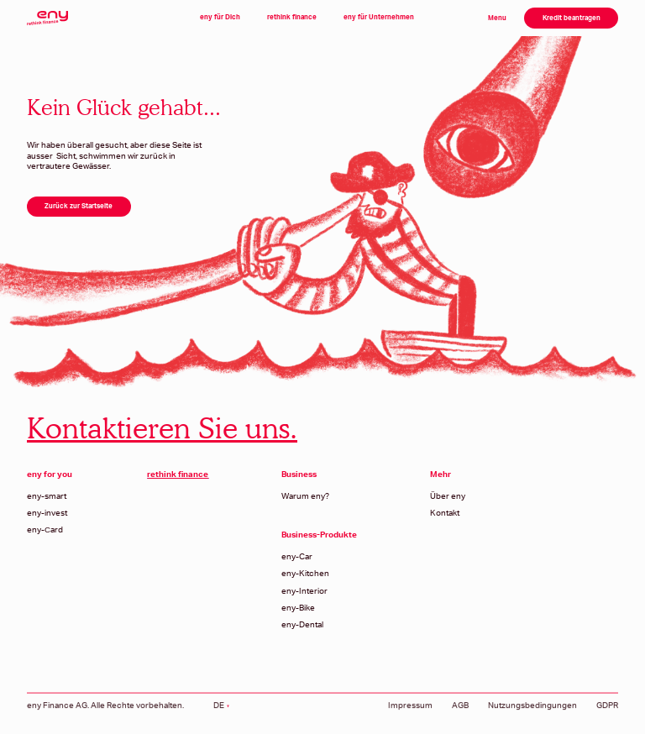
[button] (221, 713)
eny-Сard (45, 530)
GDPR (607, 713)
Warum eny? (305, 496)
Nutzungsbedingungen (532, 713)
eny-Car (296, 557)
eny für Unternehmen (378, 17)
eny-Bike (298, 608)
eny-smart (46, 496)
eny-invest (47, 513)
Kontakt (444, 513)
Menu (497, 18)
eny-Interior (304, 591)
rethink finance (292, 17)
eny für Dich (220, 17)
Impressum (410, 713)
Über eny (447, 496)
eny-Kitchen (305, 573)
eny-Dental (302, 625)
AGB (460, 713)
